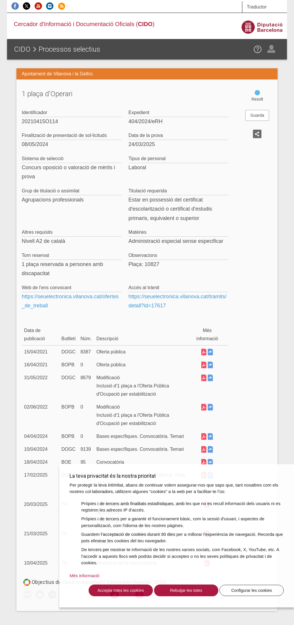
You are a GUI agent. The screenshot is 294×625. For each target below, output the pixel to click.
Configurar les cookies (251, 590)
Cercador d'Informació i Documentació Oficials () (84, 24)
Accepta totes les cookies (120, 590)
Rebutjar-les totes (186, 590)
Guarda (257, 115)
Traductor (257, 6)
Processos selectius (69, 49)
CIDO (22, 49)
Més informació (84, 575)
